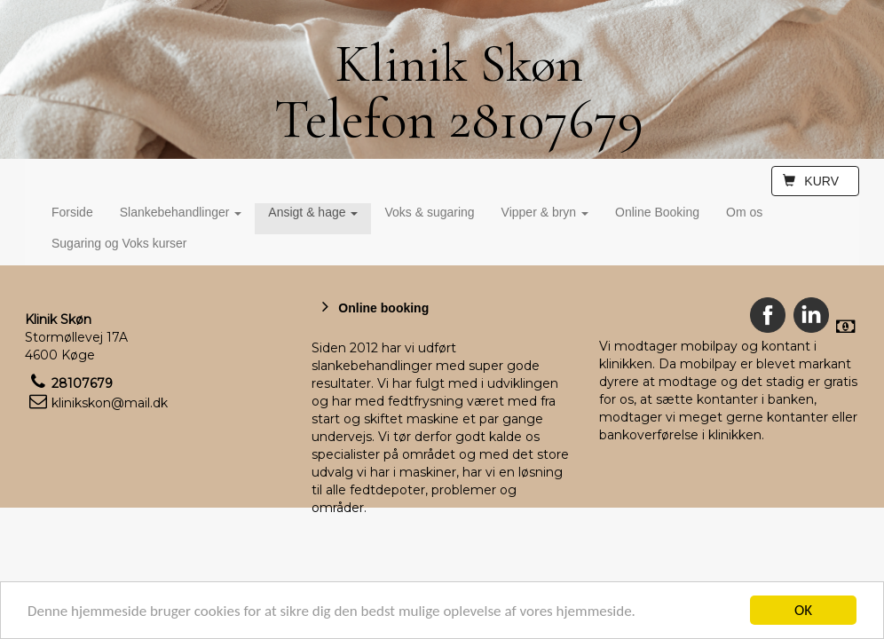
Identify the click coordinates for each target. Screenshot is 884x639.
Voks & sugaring (429, 212)
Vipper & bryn (544, 212)
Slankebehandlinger (181, 212)
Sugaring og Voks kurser (119, 243)
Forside (72, 212)
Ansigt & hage (313, 212)
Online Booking (657, 212)
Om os (744, 212)
